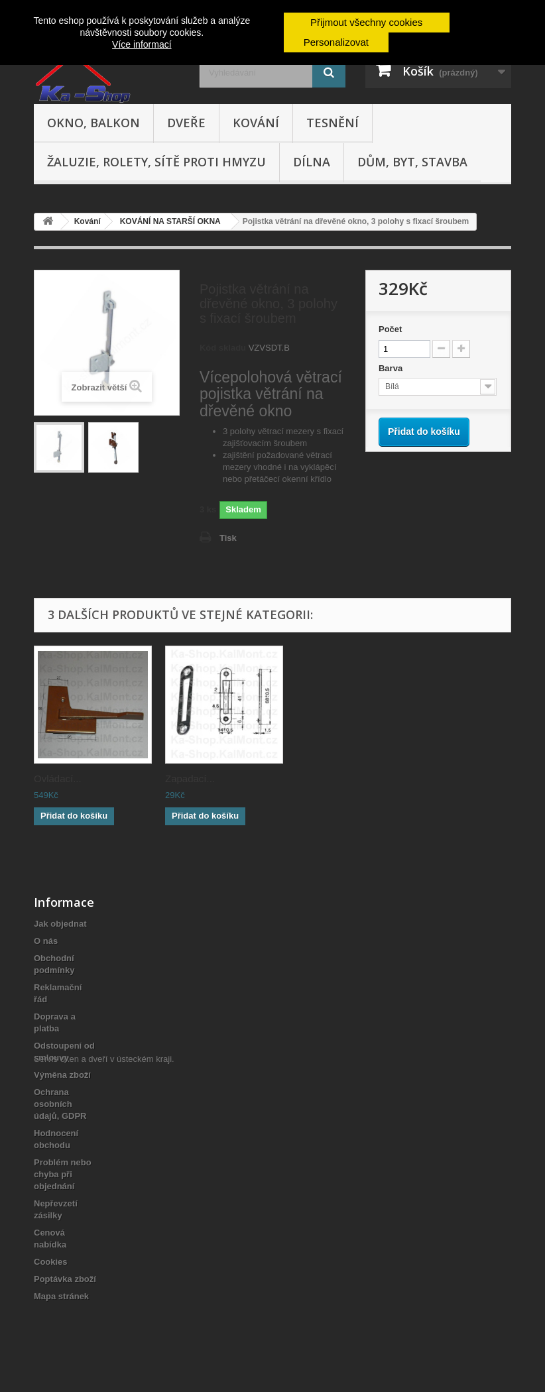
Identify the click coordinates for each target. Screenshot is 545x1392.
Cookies (51, 1262)
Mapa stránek (61, 1296)
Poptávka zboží (65, 1279)
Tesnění (332, 123)
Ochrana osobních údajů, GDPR (60, 1104)
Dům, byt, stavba (412, 162)
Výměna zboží (62, 1075)
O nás (46, 941)
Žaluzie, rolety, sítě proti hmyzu (156, 162)
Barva (392, 368)
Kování (256, 123)
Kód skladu (223, 348)
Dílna (311, 162)
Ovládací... (58, 778)
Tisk (228, 538)
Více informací (141, 44)
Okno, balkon (93, 123)
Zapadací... (321, 778)
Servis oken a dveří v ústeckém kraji (103, 1319)
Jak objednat (60, 924)
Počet (390, 329)
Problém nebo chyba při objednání (62, 1174)
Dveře (186, 123)
